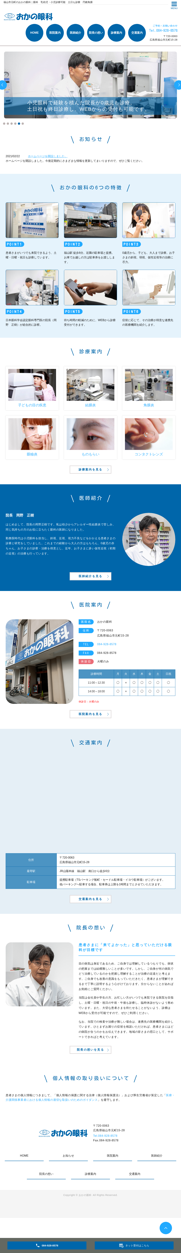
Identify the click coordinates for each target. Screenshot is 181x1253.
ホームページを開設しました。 (48, 156)
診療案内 (116, 32)
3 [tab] (11, 123)
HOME (34, 32)
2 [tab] (8, 123)
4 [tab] (15, 123)
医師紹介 (75, 32)
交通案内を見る (90, 925)
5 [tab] (19, 123)
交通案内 (137, 32)
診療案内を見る (90, 475)
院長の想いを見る (90, 1083)
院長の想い (96, 32)
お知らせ (68, 1190)
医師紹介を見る (90, 588)
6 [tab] (23, 123)
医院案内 (55, 32)
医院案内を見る (90, 733)
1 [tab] (4, 123)
